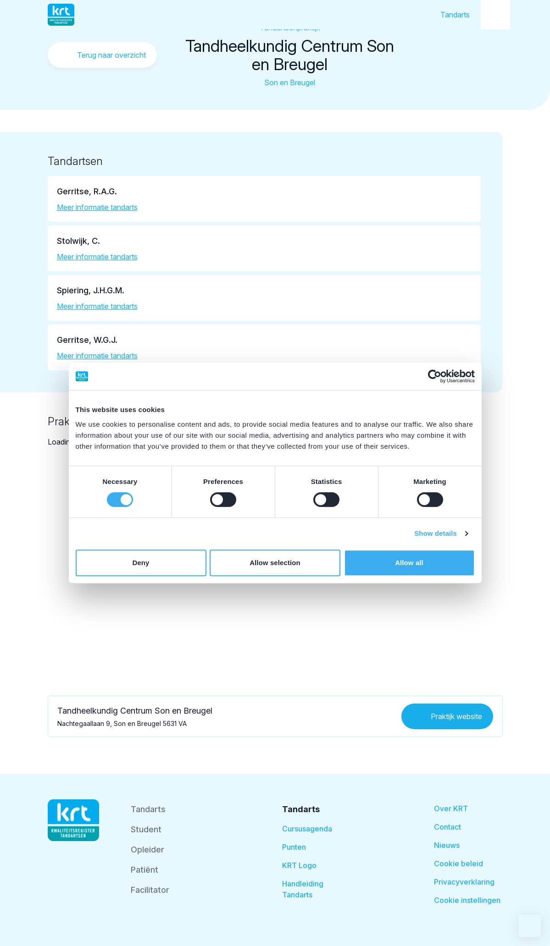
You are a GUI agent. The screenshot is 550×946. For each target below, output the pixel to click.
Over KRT (451, 808)
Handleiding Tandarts (302, 889)
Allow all (409, 562)
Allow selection (275, 562)
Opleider (147, 849)
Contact (447, 826)
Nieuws (447, 845)
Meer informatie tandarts (97, 207)
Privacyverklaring (464, 881)
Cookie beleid (458, 863)
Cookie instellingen (467, 900)
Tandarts (455, 14)
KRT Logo (299, 865)
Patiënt (144, 869)
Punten (294, 847)
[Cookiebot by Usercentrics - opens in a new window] (434, 376)
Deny (140, 562)
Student (146, 829)
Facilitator (150, 890)
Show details (435, 533)
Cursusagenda (307, 828)
